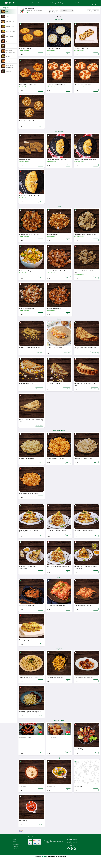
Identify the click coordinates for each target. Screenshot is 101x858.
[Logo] (10, 3)
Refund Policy (16, 844)
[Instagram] (72, 848)
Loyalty (50, 853)
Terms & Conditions (17, 843)
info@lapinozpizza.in (72, 844)
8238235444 (70, 846)
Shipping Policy (16, 839)
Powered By (41, 856)
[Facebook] (68, 848)
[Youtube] (75, 848)
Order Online (15, 841)
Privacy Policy (15, 846)
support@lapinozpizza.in (73, 841)
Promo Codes (15, 848)
